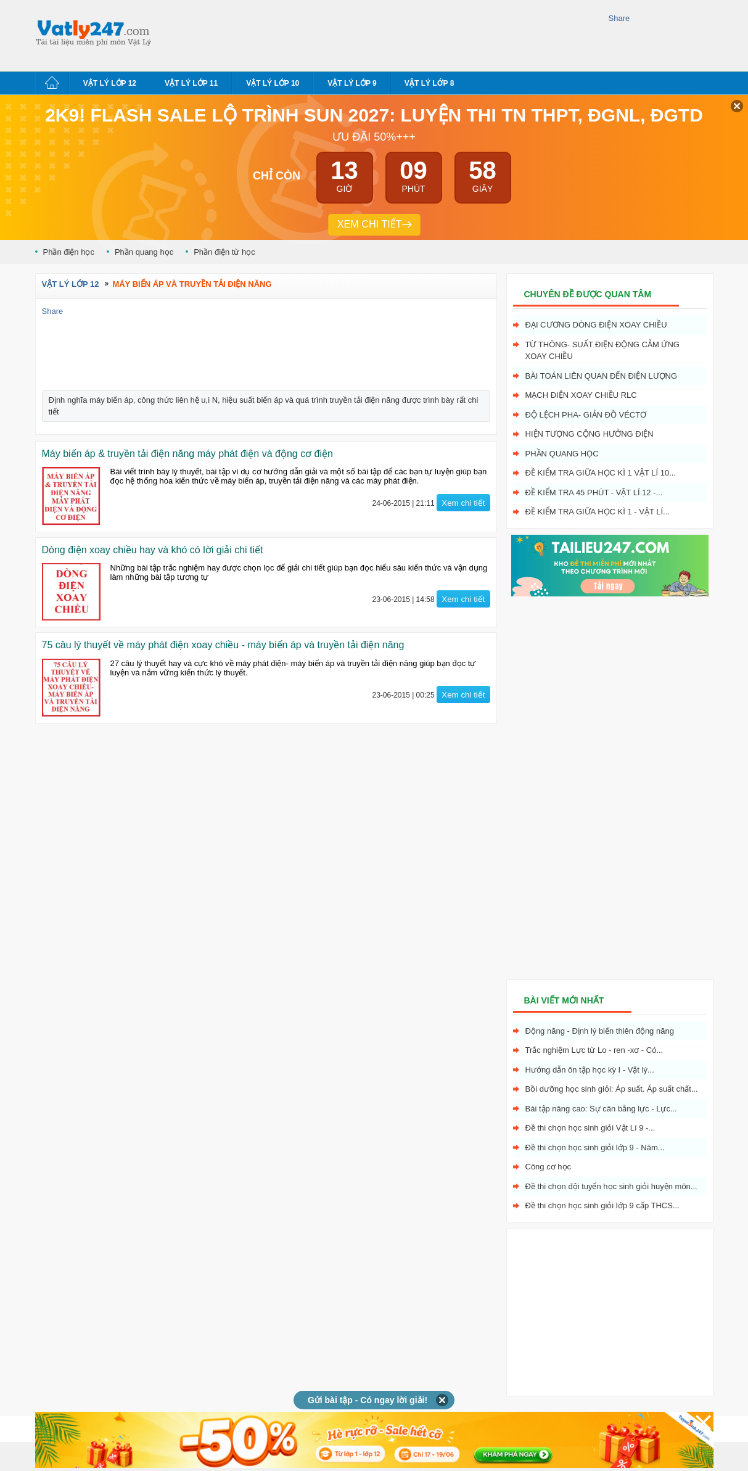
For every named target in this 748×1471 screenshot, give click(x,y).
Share (619, 18)
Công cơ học (548, 1166)
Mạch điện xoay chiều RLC (581, 395)
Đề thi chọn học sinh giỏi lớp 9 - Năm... (595, 1147)
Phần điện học (68, 252)
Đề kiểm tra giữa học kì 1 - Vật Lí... (597, 511)
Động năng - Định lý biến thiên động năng (599, 1031)
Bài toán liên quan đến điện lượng (601, 376)
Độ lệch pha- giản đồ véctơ (586, 414)
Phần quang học (144, 252)
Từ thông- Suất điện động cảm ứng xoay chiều (602, 350)
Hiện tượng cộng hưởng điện (589, 434)
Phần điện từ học (224, 252)
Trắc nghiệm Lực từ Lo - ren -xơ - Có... (594, 1050)
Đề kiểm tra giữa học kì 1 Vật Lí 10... (600, 472)
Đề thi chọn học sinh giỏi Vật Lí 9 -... (590, 1127)
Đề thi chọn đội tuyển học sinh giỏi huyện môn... (611, 1186)
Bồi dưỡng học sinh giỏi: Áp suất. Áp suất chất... (611, 1089)
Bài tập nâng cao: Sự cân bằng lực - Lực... (601, 1108)
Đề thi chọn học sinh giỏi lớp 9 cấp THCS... (602, 1205)
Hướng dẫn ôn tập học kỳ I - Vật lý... (589, 1069)
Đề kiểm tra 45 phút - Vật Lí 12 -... (594, 492)
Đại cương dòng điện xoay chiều (596, 324)
